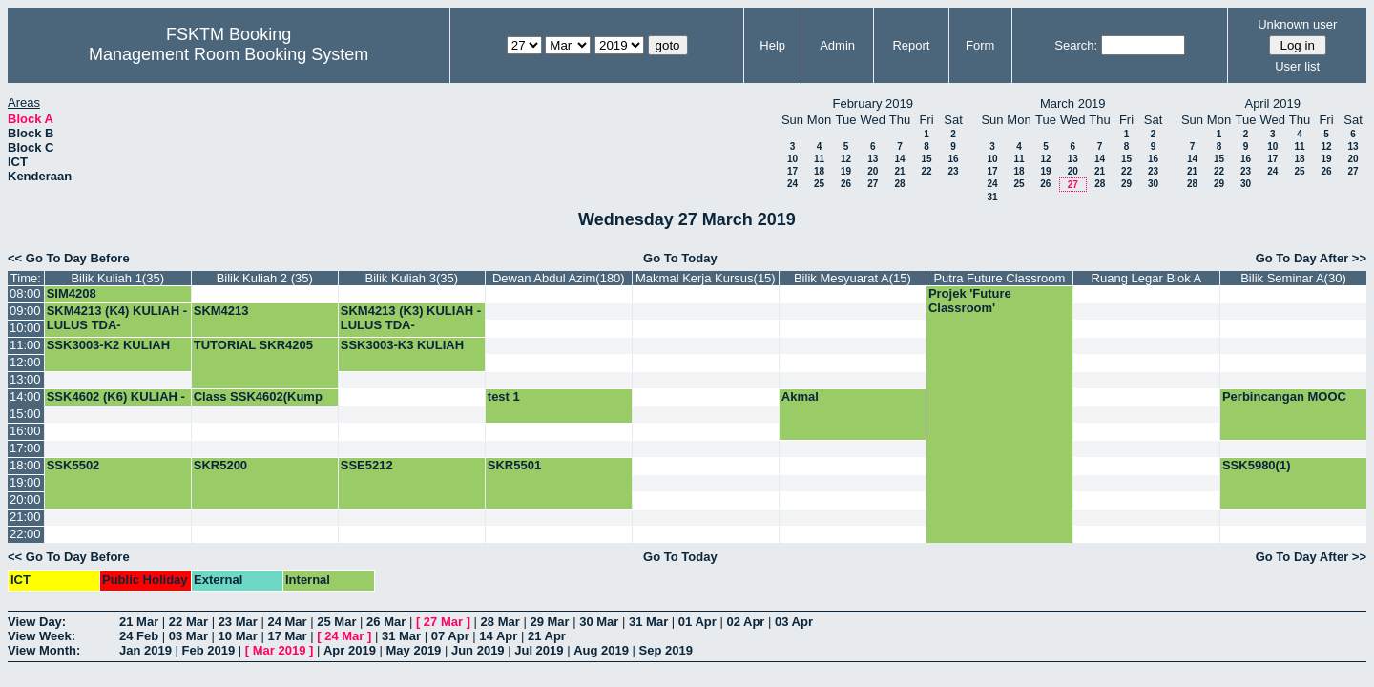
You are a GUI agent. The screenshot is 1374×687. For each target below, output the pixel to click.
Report (910, 45)
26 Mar (386, 621)
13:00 (25, 379)
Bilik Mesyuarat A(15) (852, 278)
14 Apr (498, 636)
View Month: (44, 650)
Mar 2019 (279, 650)
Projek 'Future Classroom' (969, 300)
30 (1153, 183)
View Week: (41, 636)
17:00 (25, 448)
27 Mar (443, 621)
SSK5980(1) (1256, 465)
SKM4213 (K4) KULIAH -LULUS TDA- (117, 317)
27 (872, 183)
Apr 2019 (349, 650)
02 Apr (745, 621)
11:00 (25, 345)
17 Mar (286, 636)
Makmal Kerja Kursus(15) (705, 278)
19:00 (25, 482)
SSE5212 (367, 465)
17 (792, 171)
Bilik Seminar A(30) (1293, 278)
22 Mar (188, 621)
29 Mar (549, 621)
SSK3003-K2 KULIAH (108, 345)
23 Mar (238, 621)
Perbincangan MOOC (1284, 396)
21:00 (25, 517)
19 (846, 171)
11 (819, 159)
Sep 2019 (666, 650)
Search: (1075, 45)
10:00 (25, 328)
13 (872, 159)
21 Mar (138, 621)
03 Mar (188, 636)
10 (792, 159)
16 (952, 159)
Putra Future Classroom (999, 278)
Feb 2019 (209, 650)
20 (872, 171)
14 (899, 159)
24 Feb (138, 636)
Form (980, 45)
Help (772, 45)
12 (846, 159)
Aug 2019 (601, 650)
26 (846, 183)
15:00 (25, 413)
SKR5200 (220, 465)
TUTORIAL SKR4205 (253, 345)
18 (819, 171)
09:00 (25, 310)
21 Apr (547, 636)
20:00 (25, 499)
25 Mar (336, 621)
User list (1297, 66)
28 (899, 183)
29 (1126, 183)
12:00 (25, 362)
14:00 (25, 396)
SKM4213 (221, 310)
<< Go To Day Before (69, 258)
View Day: (37, 621)
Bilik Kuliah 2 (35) (265, 278)
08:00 (25, 293)
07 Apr (450, 636)
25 (819, 183)
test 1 (504, 396)
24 (792, 183)
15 (926, 159)
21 (899, 171)
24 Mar (286, 621)
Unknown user (1297, 24)
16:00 (25, 431)
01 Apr (697, 621)
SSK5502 (73, 465)
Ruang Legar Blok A (1147, 278)
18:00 (25, 465)
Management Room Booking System (228, 54)
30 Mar (598, 621)
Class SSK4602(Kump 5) (258, 403)
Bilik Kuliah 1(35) (117, 278)
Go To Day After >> (1311, 258)
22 (926, 171)
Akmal (800, 396)
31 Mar (648, 621)
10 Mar (238, 636)
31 (992, 197)
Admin (837, 45)
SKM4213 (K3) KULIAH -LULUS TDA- (411, 317)
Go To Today (680, 258)
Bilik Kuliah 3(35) (412, 278)
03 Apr (794, 621)
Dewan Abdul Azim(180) (558, 278)
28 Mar (500, 621)
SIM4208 (71, 293)
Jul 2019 (538, 650)
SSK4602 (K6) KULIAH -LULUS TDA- (116, 403)
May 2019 (414, 650)
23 (952, 171)
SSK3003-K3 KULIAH (402, 345)
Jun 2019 (478, 650)
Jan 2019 (145, 650)
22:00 (25, 534)
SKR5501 (514, 465)
